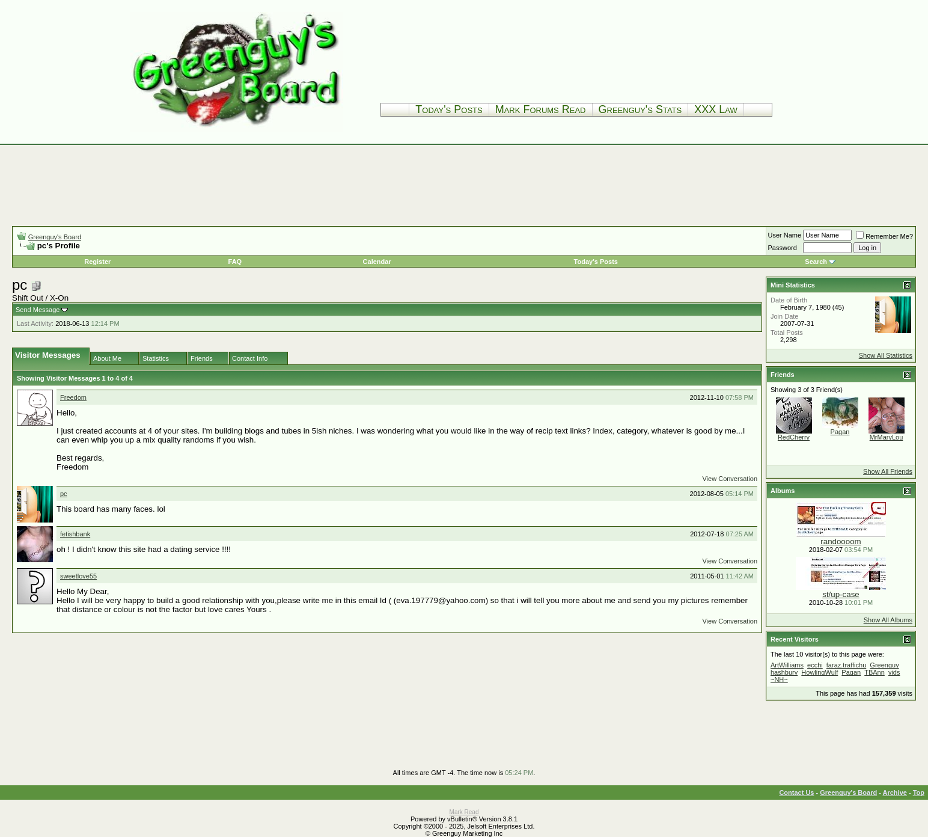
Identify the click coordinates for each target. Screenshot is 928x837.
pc (63, 493)
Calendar (377, 261)
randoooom (840, 541)
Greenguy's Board (54, 237)
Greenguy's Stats (640, 109)
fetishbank (75, 534)
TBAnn (874, 672)
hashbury (784, 672)
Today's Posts (448, 109)
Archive (895, 792)
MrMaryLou (886, 437)
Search (816, 261)
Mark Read (464, 812)
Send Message (38, 309)
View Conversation (729, 478)
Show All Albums (888, 620)
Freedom (73, 397)
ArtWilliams (787, 665)
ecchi (815, 665)
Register (97, 261)
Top (918, 792)
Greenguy (884, 665)
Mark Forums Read (540, 109)
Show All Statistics (885, 355)
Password (782, 247)
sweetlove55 (78, 576)
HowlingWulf (819, 672)
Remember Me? (884, 236)
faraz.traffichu (846, 665)
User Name (785, 235)
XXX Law (715, 109)
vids (894, 672)
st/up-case (840, 594)
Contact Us (796, 792)
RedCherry (794, 437)
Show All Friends (887, 471)
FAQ (235, 261)
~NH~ (779, 679)
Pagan (840, 431)
